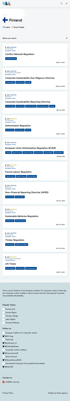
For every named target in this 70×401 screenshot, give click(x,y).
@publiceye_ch (11, 343)
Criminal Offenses (12, 323)
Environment (10, 309)
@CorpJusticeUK (11, 353)
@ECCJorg (9, 336)
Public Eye (9, 339)
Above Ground (11, 356)
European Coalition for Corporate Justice (21, 333)
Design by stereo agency (57, 393)
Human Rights (11, 312)
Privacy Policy (8, 393)
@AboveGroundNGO (13, 360)
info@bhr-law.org (12, 382)
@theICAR (9, 367)
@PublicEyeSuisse (12, 346)
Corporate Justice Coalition (16, 350)
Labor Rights (10, 319)
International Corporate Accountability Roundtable (25, 363)
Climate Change (11, 316)
